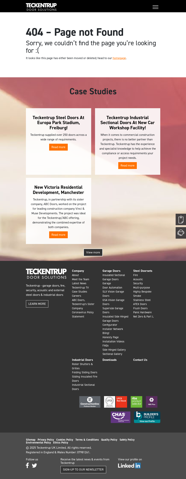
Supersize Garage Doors (113, 310)
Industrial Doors (82, 360)
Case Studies (79, 292)
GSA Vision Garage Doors (113, 302)
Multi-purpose (141, 287)
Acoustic (138, 279)
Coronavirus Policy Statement (83, 314)
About (75, 275)
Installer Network (113, 329)
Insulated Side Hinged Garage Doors (115, 319)
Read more (58, 147)
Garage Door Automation (112, 285)
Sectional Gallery (112, 354)
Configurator (110, 325)
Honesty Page (111, 337)
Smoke (137, 296)
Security (138, 283)
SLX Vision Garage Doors (113, 294)
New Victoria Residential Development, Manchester (58, 189)
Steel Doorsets (142, 271)
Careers (76, 296)
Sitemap (30, 439)
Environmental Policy (38, 442)
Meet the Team (80, 279)
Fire (135, 275)
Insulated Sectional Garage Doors (114, 277)
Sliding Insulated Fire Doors (84, 379)
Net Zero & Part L (143, 316)
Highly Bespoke (142, 292)
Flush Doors (140, 308)
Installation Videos (113, 341)
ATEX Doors (140, 304)
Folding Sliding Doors (84, 372)
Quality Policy (109, 439)
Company (78, 271)
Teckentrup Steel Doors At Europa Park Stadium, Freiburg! (58, 123)
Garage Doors (111, 271)
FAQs (106, 345)
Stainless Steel (142, 300)
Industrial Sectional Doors (83, 387)
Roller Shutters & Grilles (82, 366)
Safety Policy (127, 439)
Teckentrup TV (80, 287)
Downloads (110, 360)
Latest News (79, 283)
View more (93, 252)
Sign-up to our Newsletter (83, 469)
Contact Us (140, 360)
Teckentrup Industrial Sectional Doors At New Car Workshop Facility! (127, 123)
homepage (119, 58)
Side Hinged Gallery (114, 350)
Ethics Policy (60, 442)
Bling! (106, 333)
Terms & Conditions (87, 439)
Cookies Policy (64, 439)
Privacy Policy (46, 439)
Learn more (37, 304)
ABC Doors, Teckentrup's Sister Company (83, 304)
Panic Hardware (142, 312)
